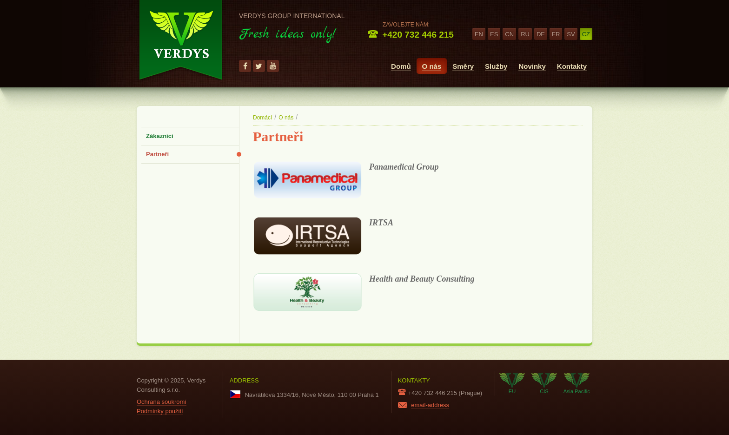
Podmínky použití (160, 411)
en (479, 34)
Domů (401, 66)
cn (509, 34)
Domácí (262, 117)
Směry (463, 66)
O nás (432, 66)
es (494, 34)
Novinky (531, 66)
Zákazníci (159, 135)
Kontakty (572, 66)
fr (556, 34)
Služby (496, 66)
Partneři (157, 154)
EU (512, 383)
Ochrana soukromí (161, 401)
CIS (544, 383)
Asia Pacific (576, 383)
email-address (430, 405)
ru (525, 34)
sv (571, 34)
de (541, 34)
